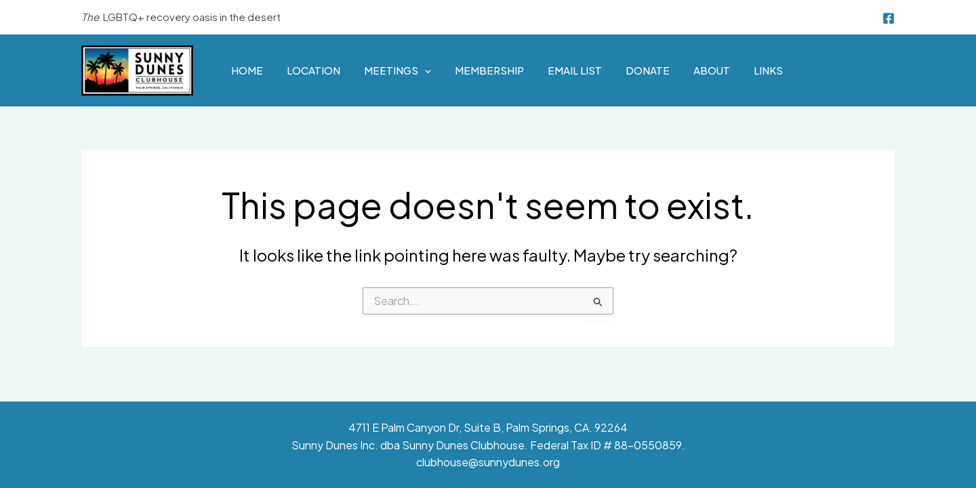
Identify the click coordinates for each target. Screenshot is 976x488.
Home (247, 70)
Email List (575, 70)
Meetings (397, 70)
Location (313, 70)
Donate (648, 70)
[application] (424, 70)
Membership (489, 70)
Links (768, 70)
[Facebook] (888, 18)
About (711, 70)
